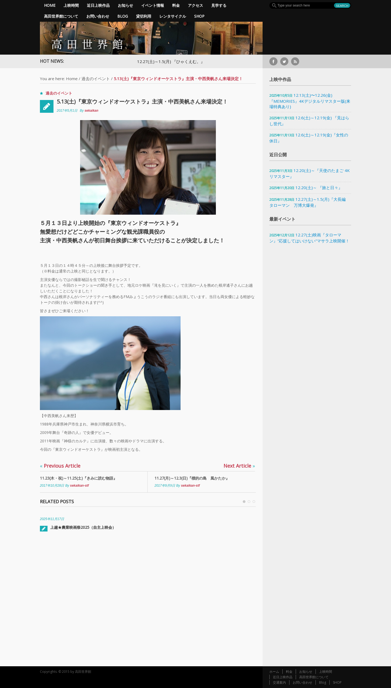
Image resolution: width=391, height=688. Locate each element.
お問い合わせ (97, 16)
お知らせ (125, 5)
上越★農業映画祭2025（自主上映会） (83, 527)
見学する (218, 5)
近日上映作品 (98, 5)
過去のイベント (95, 78)
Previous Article (60, 465)
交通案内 (279, 682)
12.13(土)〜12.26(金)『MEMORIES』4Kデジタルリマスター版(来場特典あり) (309, 100)
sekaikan (91, 110)
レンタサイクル (172, 16)
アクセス (195, 5)
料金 (176, 5)
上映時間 (71, 5)
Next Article (239, 465)
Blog (122, 16)
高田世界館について (61, 16)
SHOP (199, 16)
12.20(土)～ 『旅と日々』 (318, 187)
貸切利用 (143, 16)
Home (49, 5)
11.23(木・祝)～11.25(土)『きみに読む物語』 (78, 478)
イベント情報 (152, 5)
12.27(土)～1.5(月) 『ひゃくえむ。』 (171, 61)
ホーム (274, 671)
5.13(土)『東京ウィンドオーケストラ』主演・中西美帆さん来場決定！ (142, 101)
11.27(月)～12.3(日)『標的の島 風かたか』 (191, 478)
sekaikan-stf (79, 485)
